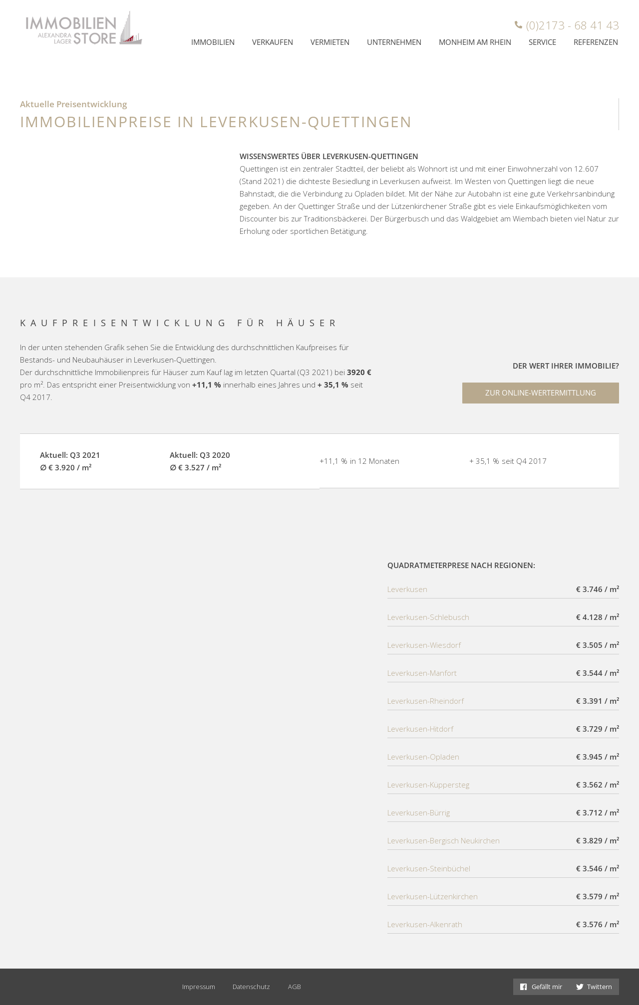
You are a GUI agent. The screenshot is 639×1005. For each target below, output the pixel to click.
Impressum (198, 986)
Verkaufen (272, 42)
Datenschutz (251, 986)
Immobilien (213, 42)
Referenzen (596, 42)
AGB (294, 986)
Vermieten (330, 42)
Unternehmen (394, 42)
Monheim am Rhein (475, 42)
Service (542, 42)
